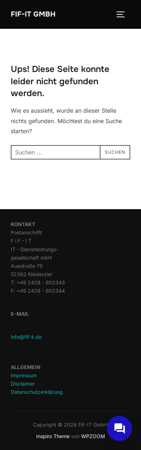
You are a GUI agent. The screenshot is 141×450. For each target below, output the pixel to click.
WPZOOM (93, 436)
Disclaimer (23, 384)
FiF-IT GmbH (33, 14)
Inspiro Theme (53, 436)
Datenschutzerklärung (37, 392)
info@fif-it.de (26, 337)
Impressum (24, 375)
